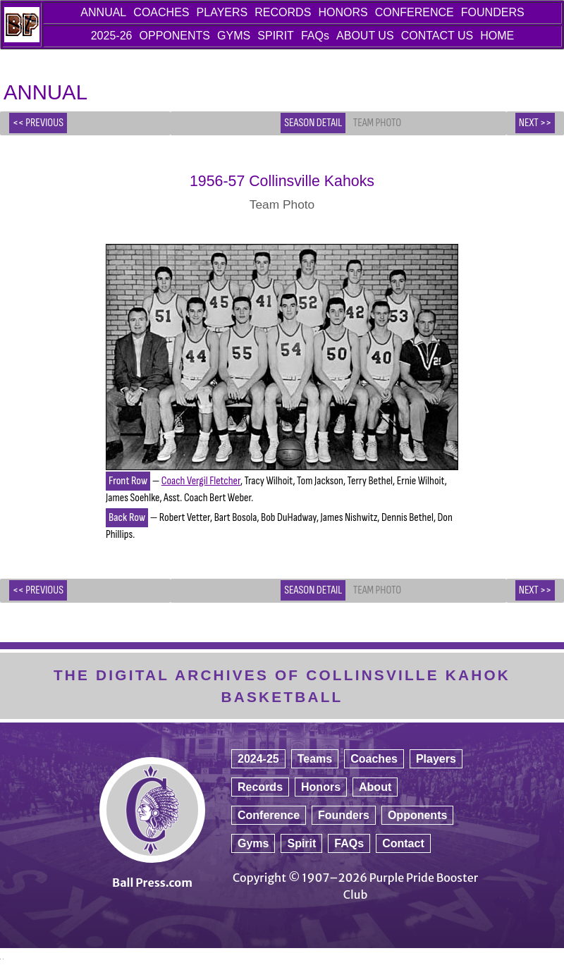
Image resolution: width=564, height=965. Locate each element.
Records (260, 787)
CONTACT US (437, 36)
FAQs (315, 36)
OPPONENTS (175, 36)
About (375, 787)
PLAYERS (222, 12)
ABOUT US (365, 36)
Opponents (417, 815)
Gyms (253, 843)
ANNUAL (103, 12)
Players (436, 759)
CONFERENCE (414, 12)
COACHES (161, 12)
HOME (497, 36)
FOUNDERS (493, 12)
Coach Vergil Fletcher (200, 481)
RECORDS (283, 12)
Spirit (301, 843)
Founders (343, 815)
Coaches (374, 759)
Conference (269, 815)
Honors (321, 787)
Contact (403, 843)
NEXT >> (535, 123)
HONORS (342, 12)
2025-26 (112, 36)
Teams (315, 759)
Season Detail (313, 123)
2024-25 (258, 759)
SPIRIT (275, 36)
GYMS (233, 36)
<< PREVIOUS (38, 123)
